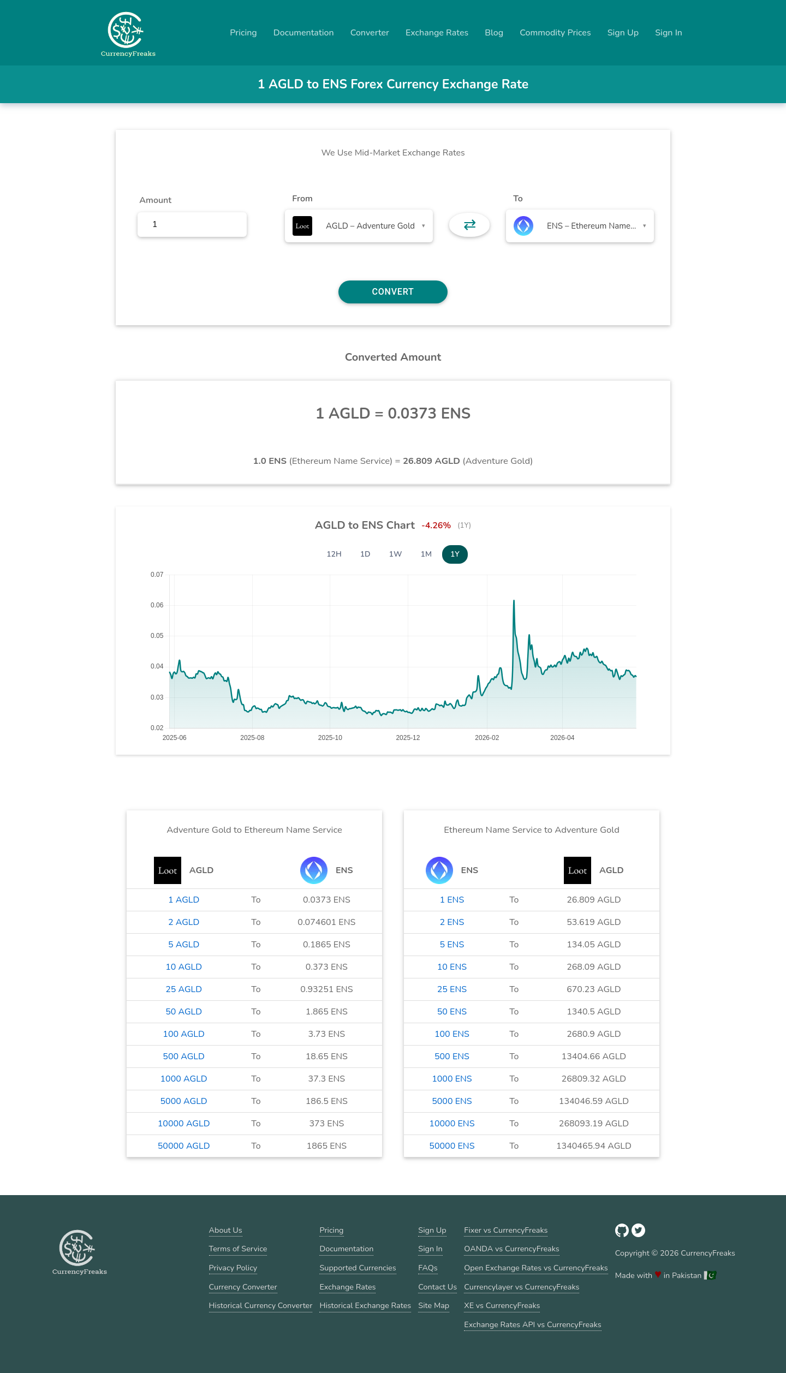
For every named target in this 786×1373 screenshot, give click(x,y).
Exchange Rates (437, 33)
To (518, 199)
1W (395, 554)
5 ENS (452, 945)
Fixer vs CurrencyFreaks (505, 1230)
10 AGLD (183, 967)
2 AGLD (183, 922)
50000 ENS (451, 1146)
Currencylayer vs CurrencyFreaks (521, 1286)
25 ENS (452, 989)
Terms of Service (238, 1248)
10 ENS (452, 967)
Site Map (433, 1305)
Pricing (243, 33)
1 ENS (452, 900)
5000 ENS (452, 1101)
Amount (155, 200)
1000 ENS (452, 1079)
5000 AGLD (183, 1101)
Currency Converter (243, 1286)
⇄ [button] (469, 224)
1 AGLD (183, 900)
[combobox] (359, 226)
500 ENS (451, 1056)
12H (334, 554)
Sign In (668, 33)
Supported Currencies (357, 1267)
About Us (225, 1230)
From (302, 199)
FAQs (427, 1267)
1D (365, 554)
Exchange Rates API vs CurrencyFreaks (532, 1324)
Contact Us (437, 1286)
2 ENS (452, 922)
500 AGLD (184, 1056)
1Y (455, 554)
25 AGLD (183, 989)
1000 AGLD (183, 1079)
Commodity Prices (555, 33)
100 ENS (451, 1034)
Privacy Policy (233, 1267)
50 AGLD (183, 1012)
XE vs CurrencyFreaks (502, 1305)
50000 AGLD (184, 1146)
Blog (494, 33)
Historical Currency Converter (261, 1305)
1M (426, 554)
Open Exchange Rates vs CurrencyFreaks (536, 1267)
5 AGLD (183, 945)
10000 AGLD (184, 1124)
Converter (369, 33)
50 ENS (452, 1012)
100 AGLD (184, 1034)
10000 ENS (451, 1124)
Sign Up (623, 33)
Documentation (303, 33)
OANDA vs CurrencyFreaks (511, 1248)
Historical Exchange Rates (365, 1305)
